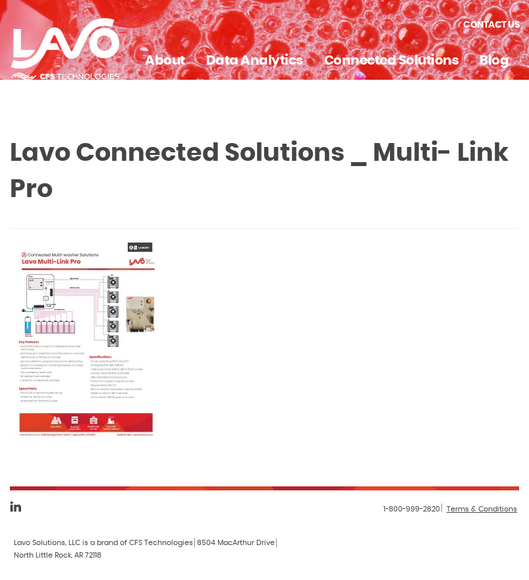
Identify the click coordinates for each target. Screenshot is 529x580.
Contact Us (491, 25)
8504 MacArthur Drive (236, 542)
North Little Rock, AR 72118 (57, 555)
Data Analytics (254, 60)
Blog (494, 60)
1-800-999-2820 (411, 509)
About (165, 60)
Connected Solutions (391, 60)
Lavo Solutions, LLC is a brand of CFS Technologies (103, 542)
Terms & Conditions (482, 509)
